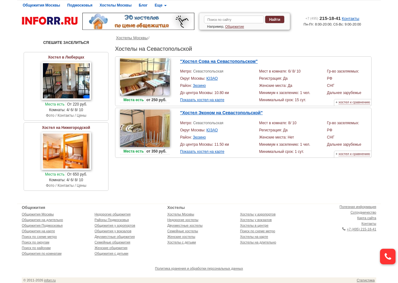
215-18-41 (323, 18)
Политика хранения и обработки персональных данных (199, 268)
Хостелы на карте (254, 236)
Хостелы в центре (254, 225)
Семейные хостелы (182, 231)
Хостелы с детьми (181, 242)
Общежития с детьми (111, 253)
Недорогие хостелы (182, 220)
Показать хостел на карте (202, 100)
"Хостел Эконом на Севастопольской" (221, 112)
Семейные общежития (112, 242)
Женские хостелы (181, 236)
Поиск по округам (35, 242)
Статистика (366, 280)
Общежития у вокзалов (113, 231)
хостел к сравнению (354, 102)
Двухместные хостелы (184, 225)
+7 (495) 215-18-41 (359, 229)
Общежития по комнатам (42, 253)
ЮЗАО (212, 78)
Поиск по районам (36, 248)
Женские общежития (111, 248)
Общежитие (234, 26)
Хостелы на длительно (258, 242)
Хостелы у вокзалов (256, 220)
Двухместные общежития (115, 236)
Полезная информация (358, 207)
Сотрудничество (363, 212)
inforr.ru (50, 280)
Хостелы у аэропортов (257, 214)
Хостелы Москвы (116, 5)
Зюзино (199, 85)
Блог (143, 5)
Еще (161, 5)
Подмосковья (79, 5)
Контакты (350, 18)
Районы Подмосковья (112, 220)
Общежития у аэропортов (115, 225)
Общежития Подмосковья (42, 225)
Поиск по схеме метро (39, 236)
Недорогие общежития (113, 214)
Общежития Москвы (41, 5)
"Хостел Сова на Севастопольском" (219, 61)
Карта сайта (366, 218)
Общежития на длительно (42, 220)
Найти (274, 19)
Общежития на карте (38, 231)
